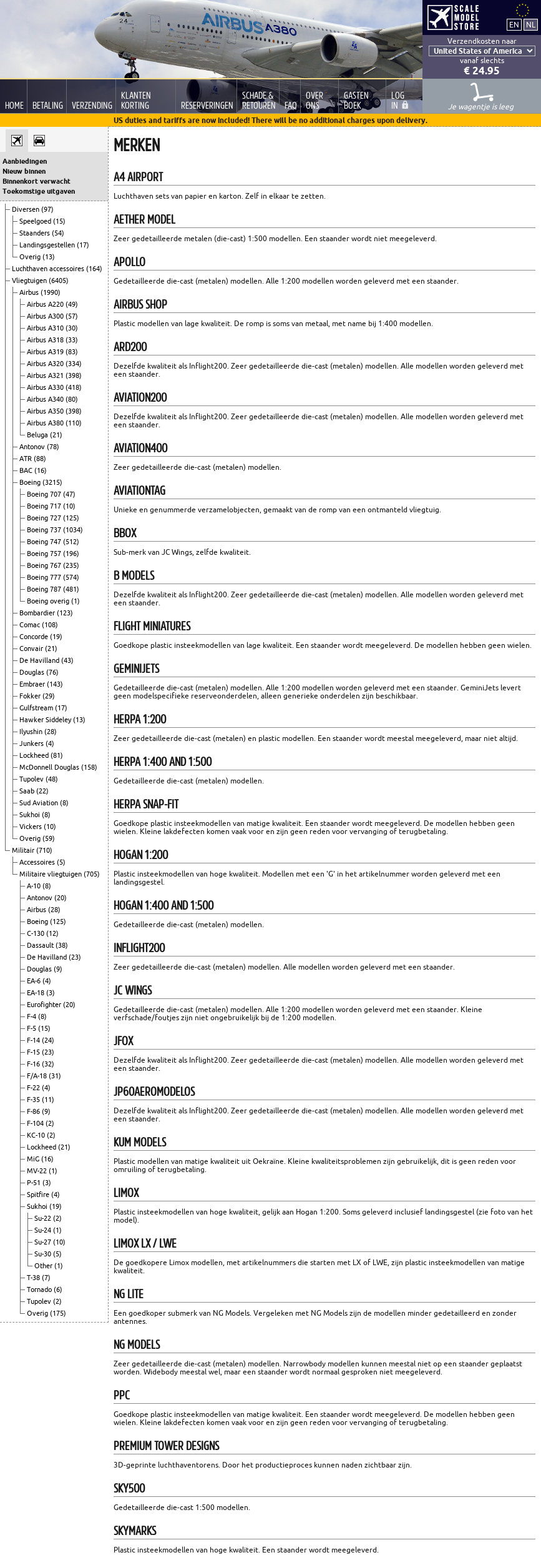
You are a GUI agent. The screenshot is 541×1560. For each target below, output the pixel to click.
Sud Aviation (39, 803)
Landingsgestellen (48, 245)
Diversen (26, 209)
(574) (71, 577)
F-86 (34, 1111)
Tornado (40, 1289)
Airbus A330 (46, 387)
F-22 (34, 1087)
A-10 (34, 886)
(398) (74, 375)
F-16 (34, 1064)
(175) (58, 1313)
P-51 (34, 1182)
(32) (48, 1064)
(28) (50, 731)
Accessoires (38, 862)
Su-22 (43, 1218)
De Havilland (40, 660)
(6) (58, 1289)
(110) (74, 423)
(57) (72, 316)
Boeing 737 (45, 530)
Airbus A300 (46, 316)
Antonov (33, 446)
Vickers (31, 826)
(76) (52, 672)
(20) (60, 898)
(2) (50, 1123)
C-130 (36, 933)
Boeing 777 (45, 577)
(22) (42, 791)
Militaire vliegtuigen (51, 874)
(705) (92, 874)
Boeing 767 (45, 565)
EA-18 (36, 992)
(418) (74, 387)
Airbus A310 (46, 328)
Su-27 (43, 1242)
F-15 (34, 1052)
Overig (30, 257)
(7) (46, 1277)
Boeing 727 (45, 518)
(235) (71, 565)
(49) (72, 304)
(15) (59, 221)
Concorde (34, 636)
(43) (67, 660)
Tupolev (32, 779)
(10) (69, 506)
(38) (62, 945)
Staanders (35, 233)
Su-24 (43, 1230)
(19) (56, 636)
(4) (50, 743)
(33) (72, 340)
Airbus (30, 292)
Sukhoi (30, 814)
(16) (40, 470)
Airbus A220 (46, 304)
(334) (74, 363)
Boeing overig (49, 601)
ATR (26, 458)
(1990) (51, 292)
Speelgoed (36, 221)
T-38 (34, 1277)
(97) (47, 209)
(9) (58, 969)
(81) (57, 755)
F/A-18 (38, 1076)
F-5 (32, 1028)
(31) (55, 1076)
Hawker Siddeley (46, 719)
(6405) (59, 280)
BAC (26, 470)
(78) (53, 446)
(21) (56, 435)
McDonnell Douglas (50, 767)
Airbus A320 (46, 363)
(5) (61, 862)
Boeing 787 (45, 589)
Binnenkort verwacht (36, 181)
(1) (75, 601)
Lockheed (35, 755)
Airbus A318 (46, 340)
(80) (72, 399)
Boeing (30, 482)
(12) (52, 933)
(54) (58, 233)
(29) (48, 696)
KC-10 (37, 1135)
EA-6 (34, 981)
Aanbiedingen (24, 161)
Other (44, 1265)
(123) (65, 613)
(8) (64, 803)
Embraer (33, 684)
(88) (40, 458)
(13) (48, 257)
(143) (55, 684)
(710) (44, 850)
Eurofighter (45, 1004)
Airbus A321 (46, 375)
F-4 (32, 1016)
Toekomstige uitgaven (38, 191)
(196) (71, 553)
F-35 (34, 1099)
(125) (71, 518)
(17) (83, 245)
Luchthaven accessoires (49, 268)
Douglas (32, 672)
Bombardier (38, 613)
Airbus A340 (46, 399)
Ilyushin (31, 731)
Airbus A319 (46, 351)
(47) (69, 494)
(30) (72, 328)
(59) (48, 838)
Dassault (41, 945)
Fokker (30, 696)
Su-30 (43, 1254)
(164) (94, 268)
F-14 (34, 1040)
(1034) (73, 530)
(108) (50, 624)
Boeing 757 (45, 553)
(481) (71, 589)
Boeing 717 (45, 506)
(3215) (52, 482)
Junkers (32, 743)
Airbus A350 (46, 411)
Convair (32, 648)
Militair (24, 850)
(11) (48, 1099)
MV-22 (38, 1171)
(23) (75, 957)
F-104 (36, 1123)
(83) (72, 351)
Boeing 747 (45, 541)
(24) (48, 1040)
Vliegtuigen (30, 280)
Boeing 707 (45, 494)
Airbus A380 (46, 423)
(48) (52, 779)
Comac (30, 624)
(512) (71, 541)
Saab (27, 791)
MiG (34, 1159)
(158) (89, 767)
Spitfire (39, 1194)
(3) (50, 992)
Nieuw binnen (24, 171)
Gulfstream (37, 708)
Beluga (38, 435)
